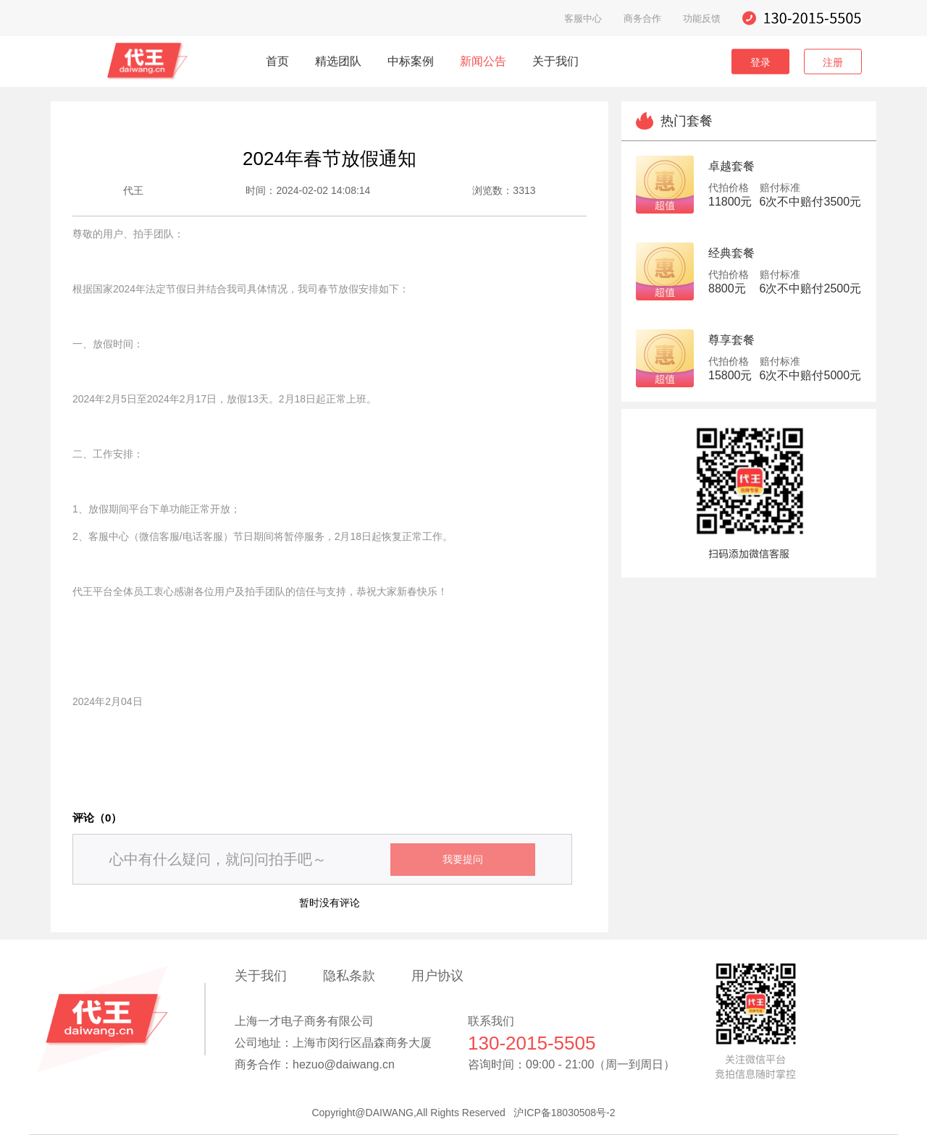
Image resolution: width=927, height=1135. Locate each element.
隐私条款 (349, 976)
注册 (833, 61)
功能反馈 (702, 18)
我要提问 (462, 859)
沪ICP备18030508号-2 (564, 1112)
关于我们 (555, 61)
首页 (277, 61)
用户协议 (437, 976)
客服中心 (583, 18)
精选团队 (338, 61)
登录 (760, 61)
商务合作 (642, 18)
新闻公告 (483, 61)
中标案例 (410, 61)
